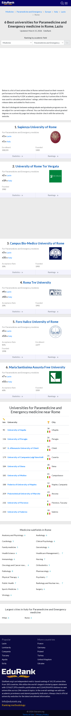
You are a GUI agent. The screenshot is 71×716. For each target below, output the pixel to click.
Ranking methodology (13, 705)
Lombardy (6, 647)
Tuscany (5, 655)
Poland (40, 651)
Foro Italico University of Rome (35, 321)
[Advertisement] (35, 69)
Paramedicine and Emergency (29, 11)
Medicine (10, 11)
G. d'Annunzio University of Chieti (23, 448)
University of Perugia (17, 439)
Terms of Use (28, 714)
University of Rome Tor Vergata (35, 166)
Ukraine (40, 663)
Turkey (40, 655)
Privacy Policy (42, 714)
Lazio (63, 11)
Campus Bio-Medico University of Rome (35, 243)
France (40, 643)
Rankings (53, 156)
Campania (6, 651)
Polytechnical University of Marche (24, 493)
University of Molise (17, 475)
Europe (48, 11)
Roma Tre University (35, 282)
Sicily (4, 663)
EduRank (47, 31)
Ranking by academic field (35, 38)
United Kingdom (44, 659)
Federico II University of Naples (22, 484)
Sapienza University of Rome (36, 127)
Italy (56, 11)
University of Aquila (17, 430)
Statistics (17, 156)
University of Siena (16, 466)
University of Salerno (17, 512)
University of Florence (18, 502)
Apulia (4, 659)
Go (67, 42)
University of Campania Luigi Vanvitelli (25, 457)
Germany (41, 647)
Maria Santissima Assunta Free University (35, 367)
